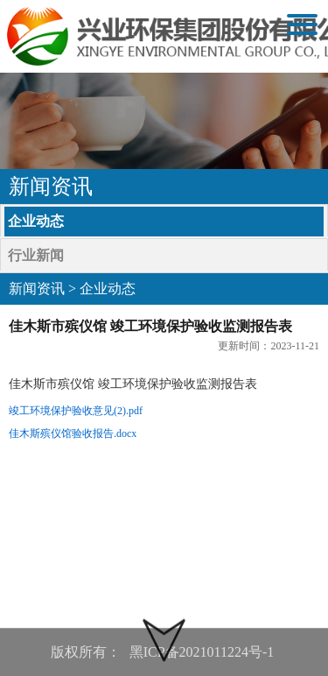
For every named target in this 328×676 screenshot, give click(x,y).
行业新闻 (36, 255)
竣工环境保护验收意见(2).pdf (76, 411)
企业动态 (36, 221)
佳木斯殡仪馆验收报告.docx (72, 433)
